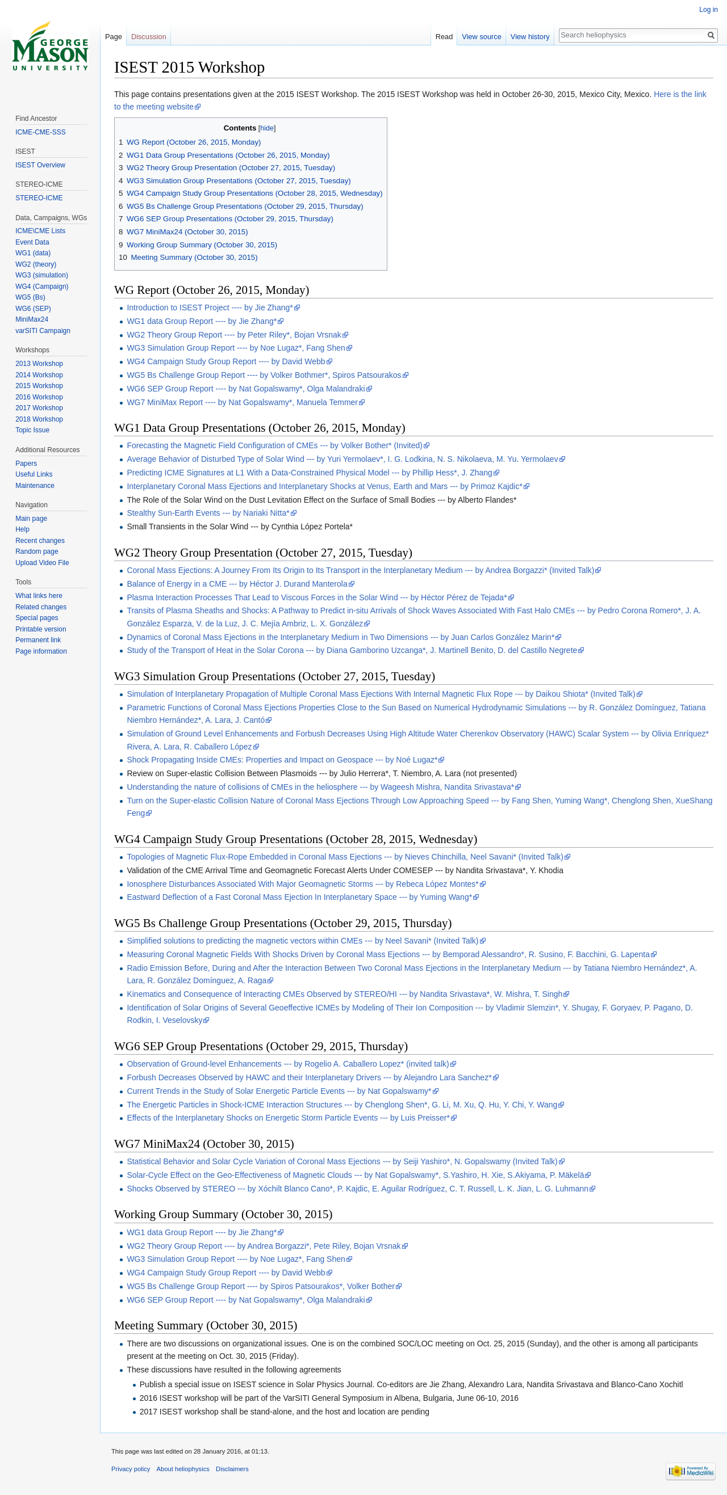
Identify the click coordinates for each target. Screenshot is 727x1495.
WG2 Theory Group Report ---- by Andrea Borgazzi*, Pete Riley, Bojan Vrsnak (263, 1245)
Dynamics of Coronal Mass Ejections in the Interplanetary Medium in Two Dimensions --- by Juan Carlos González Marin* (340, 637)
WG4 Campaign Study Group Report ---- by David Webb (226, 361)
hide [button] (267, 128)
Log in (708, 10)
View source (481, 36)
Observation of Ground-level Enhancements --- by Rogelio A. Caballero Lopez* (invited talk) (288, 1063)
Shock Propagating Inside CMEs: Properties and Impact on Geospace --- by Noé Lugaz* (282, 759)
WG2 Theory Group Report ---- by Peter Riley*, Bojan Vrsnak (234, 334)
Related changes (40, 607)
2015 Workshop (39, 386)
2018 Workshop (39, 419)
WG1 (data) (33, 253)
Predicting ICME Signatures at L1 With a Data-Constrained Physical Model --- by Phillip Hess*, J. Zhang (309, 472)
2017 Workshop (39, 408)
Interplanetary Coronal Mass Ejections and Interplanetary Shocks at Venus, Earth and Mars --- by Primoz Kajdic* (324, 486)
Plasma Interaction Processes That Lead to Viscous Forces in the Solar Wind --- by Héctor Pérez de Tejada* (317, 597)
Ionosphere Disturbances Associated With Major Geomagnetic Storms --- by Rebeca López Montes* (302, 883)
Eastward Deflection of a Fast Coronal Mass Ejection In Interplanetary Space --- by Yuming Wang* (299, 897)
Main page (31, 519)
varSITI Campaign (42, 331)
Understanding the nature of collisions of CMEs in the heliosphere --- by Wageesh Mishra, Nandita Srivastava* (320, 786)
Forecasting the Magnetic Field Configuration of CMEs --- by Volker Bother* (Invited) (275, 445)
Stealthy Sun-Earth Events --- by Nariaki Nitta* (208, 512)
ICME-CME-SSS (40, 132)
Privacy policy (130, 1468)
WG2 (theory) (35, 264)
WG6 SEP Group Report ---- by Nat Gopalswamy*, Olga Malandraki (246, 388)
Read (444, 36)
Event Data (32, 242)
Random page (36, 551)
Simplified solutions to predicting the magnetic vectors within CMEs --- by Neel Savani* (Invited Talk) (302, 940)
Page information (41, 651)
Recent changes (40, 541)
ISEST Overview (40, 165)
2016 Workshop (39, 397)
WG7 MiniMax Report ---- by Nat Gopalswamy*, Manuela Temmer (242, 402)
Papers (26, 464)
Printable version (40, 629)
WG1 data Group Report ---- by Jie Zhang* (202, 321)
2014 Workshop (39, 375)
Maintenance (35, 486)
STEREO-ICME (38, 198)
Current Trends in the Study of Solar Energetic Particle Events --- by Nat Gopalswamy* (279, 1091)
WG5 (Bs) (30, 297)
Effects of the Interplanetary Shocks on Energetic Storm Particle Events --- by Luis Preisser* (288, 1117)
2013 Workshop (39, 364)
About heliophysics (183, 1468)
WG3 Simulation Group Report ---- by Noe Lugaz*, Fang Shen (236, 347)
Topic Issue (32, 430)
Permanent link (38, 640)
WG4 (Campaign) (41, 286)
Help (22, 529)
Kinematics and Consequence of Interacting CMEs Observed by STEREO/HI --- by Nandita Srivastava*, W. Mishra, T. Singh (344, 994)
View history (530, 36)
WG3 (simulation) (41, 275)
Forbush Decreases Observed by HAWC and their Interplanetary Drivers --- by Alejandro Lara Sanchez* (309, 1077)
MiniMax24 (31, 319)
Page (113, 36)
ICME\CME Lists (40, 231)
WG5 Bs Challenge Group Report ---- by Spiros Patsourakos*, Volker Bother (261, 1286)
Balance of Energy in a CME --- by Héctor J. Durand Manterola (237, 583)
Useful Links (33, 474)
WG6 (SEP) (33, 309)
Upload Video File (42, 563)
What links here (38, 596)
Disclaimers (232, 1468)
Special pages (36, 618)
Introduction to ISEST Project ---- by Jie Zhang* (210, 307)
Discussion (148, 36)
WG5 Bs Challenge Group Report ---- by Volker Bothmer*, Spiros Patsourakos (264, 375)
